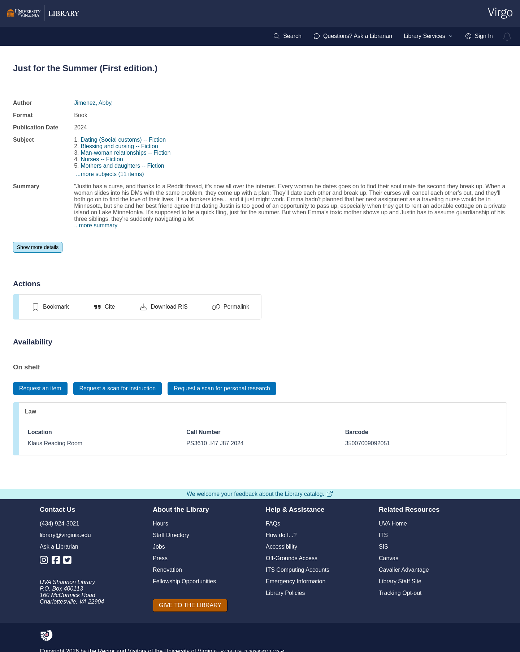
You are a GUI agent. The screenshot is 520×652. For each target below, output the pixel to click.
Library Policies (285, 593)
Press (160, 558)
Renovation (167, 570)
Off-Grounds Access (291, 558)
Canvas (388, 558)
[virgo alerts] (507, 36)
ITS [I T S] (383, 535)
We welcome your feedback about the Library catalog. (260, 494)
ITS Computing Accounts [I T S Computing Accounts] (297, 570)
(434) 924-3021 (59, 523)
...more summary (95, 225)
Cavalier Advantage (404, 570)
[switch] (50, 306)
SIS (383, 547)
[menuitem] (287, 36)
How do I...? (281, 535)
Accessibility (281, 547)
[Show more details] (37, 247)
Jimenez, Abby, (93, 103)
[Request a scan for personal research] (222, 388)
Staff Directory (171, 535)
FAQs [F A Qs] (273, 523)
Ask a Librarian (59, 547)
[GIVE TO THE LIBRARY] (190, 605)
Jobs (159, 547)
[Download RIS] (163, 306)
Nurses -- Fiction (102, 159)
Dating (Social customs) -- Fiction (123, 140)
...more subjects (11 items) (110, 174)
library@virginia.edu (65, 535)
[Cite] (104, 306)
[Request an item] (40, 388)
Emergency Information (295, 581)
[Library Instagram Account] (46, 561)
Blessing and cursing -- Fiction (119, 146)
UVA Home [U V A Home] (393, 523)
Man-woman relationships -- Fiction (126, 153)
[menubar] (383, 36)
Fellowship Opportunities (184, 581)
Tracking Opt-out (400, 593)
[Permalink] (230, 306)
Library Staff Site (400, 581)
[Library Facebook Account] (58, 561)
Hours (160, 523)
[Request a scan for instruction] (117, 388)
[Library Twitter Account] (69, 561)
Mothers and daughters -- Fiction (122, 166)
